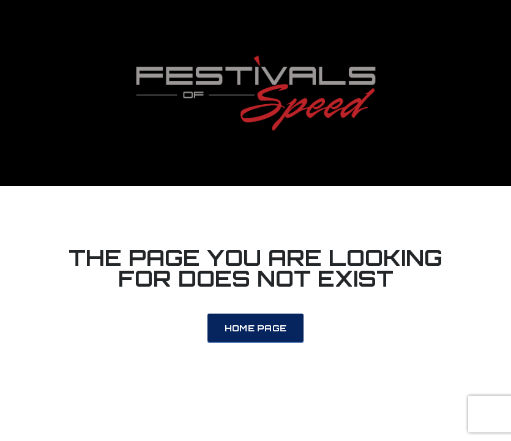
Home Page (256, 328)
